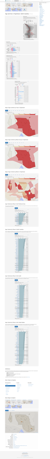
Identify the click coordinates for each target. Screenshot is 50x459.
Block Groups (13, 410)
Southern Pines (24, 445)
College (9, 110)
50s (17, 110)
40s (15, 110)
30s (13, 110)
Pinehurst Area (15, 436)
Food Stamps (18, 387)
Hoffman (19, 445)
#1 (36, 16)
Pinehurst (14, 444)
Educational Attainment (30, 384)
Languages (7, 394)
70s (21, 110)
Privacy (26, 452)
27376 (14, 438)
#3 (19, 55)
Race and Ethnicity (8, 387)
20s (11, 110)
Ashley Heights (15, 446)
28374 (15, 438)
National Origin (7, 391)
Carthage (17, 445)
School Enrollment (41, 25)
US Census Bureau (26, 455)
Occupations (18, 388)
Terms (24, 452)
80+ (23, 110)
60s (19, 110)
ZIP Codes (7, 410)
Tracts (9, 410)
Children (7, 110)
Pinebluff (21, 445)
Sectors (18, 391)
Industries (40, 23)
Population (7, 384)
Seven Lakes (18, 446)
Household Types (7, 388)
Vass (26, 445)
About (23, 452)
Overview (40, 5)
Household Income (19, 384)
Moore (14, 435)
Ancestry (40, 18)
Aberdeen (14, 445)
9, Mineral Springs (15, 437)
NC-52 (14, 443)
